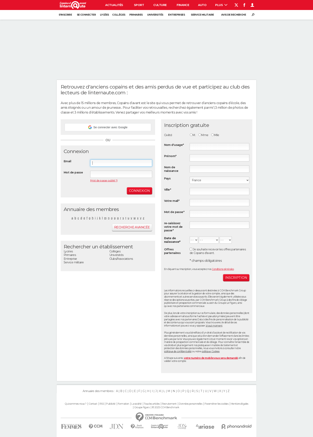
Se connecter (86, 14)
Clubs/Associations (121, 259)
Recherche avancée (132, 227)
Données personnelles (190, 403)
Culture (159, 5)
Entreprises (176, 14)
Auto (202, 5)
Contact (93, 403)
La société (136, 403)
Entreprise (70, 259)
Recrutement (169, 403)
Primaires (136, 14)
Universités (155, 14)
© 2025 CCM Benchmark (165, 407)
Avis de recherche (233, 14)
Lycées (104, 14)
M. (193, 135)
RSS (102, 403)
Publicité (110, 403)
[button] (108, 127)
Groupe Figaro (142, 407)
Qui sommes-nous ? (75, 403)
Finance (183, 5)
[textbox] (219, 191)
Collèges (118, 14)
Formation (123, 403)
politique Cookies (210, 351)
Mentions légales (239, 403)
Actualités (114, 5)
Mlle (215, 135)
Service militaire (202, 14)
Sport (139, 5)
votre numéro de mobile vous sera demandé (211, 357)
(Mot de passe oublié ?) (104, 180)
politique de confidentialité (178, 351)
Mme (203, 135)
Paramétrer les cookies (217, 403)
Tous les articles (151, 403)
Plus (221, 5)
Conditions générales (223, 269)
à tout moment (214, 325)
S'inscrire (65, 14)
